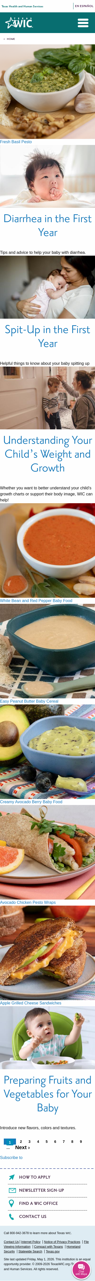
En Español (84, 6)
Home (11, 39)
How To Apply (34, 1177)
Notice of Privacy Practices (62, 1242)
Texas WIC (19, 22)
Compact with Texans (48, 1246)
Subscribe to (11, 1157)
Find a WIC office (38, 1203)
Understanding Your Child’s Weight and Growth (47, 454)
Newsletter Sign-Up (41, 1190)
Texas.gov (53, 1251)
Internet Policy (31, 1242)
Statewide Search (30, 1251)
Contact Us (32, 1216)
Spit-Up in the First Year (47, 336)
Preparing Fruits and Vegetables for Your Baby (48, 1094)
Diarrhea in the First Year (47, 225)
